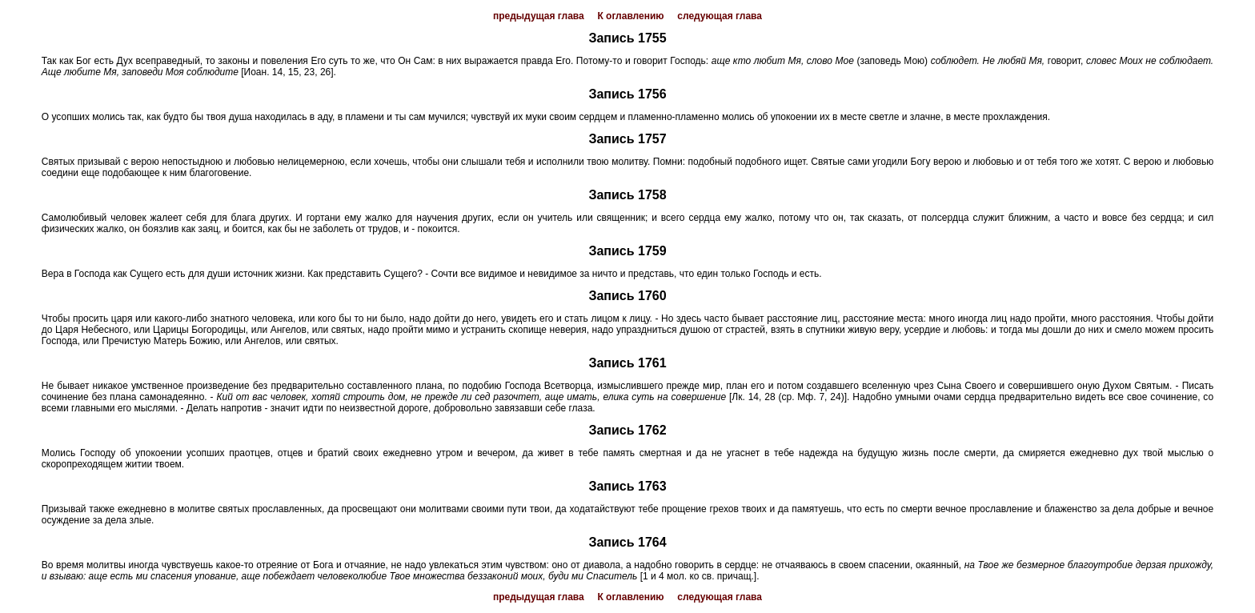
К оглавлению (630, 16)
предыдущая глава (538, 16)
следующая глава (719, 16)
